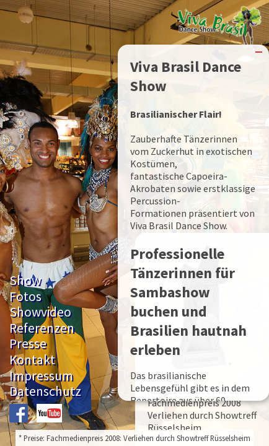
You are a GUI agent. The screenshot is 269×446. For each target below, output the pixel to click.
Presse (27, 343)
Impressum (41, 375)
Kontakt (32, 359)
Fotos (25, 296)
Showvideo (40, 312)
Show (25, 280)
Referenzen (41, 328)
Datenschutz (45, 391)
